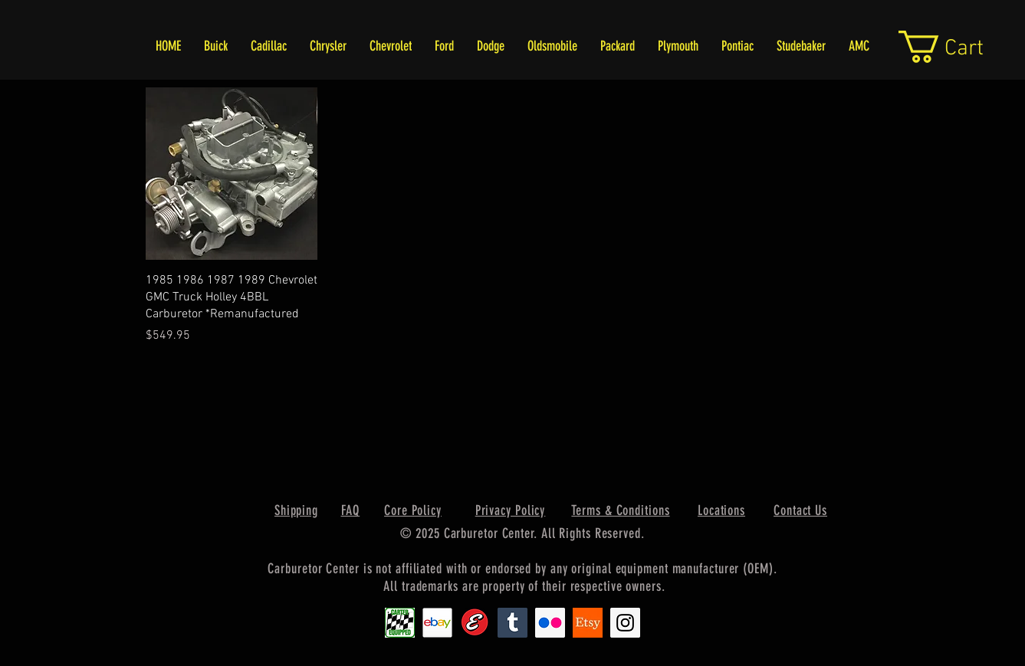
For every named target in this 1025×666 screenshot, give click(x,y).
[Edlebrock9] (475, 623)
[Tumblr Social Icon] (512, 623)
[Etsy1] (588, 623)
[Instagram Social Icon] (625, 623)
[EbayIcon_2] (437, 623)
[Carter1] (400, 623)
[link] (959, 47)
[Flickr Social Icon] (550, 623)
